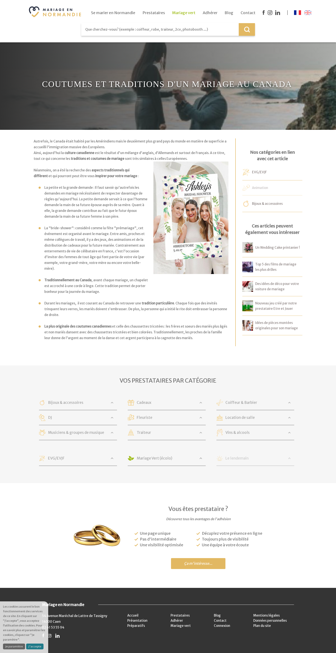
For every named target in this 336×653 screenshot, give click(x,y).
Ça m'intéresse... (198, 563)
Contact (220, 621)
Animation (260, 188)
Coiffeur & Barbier (241, 402)
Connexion (222, 626)
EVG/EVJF (259, 172)
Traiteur (144, 432)
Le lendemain (237, 458)
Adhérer (177, 621)
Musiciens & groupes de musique (76, 432)
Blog (217, 615)
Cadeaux (144, 402)
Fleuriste (144, 417)
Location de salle (240, 417)
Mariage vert (181, 626)
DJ (50, 417)
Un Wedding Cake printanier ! (277, 248)
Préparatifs (136, 626)
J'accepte (34, 646)
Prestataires (180, 615)
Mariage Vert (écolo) (154, 458)
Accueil (132, 615)
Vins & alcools (237, 432)
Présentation (137, 621)
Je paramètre (14, 646)
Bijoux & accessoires (267, 204)
